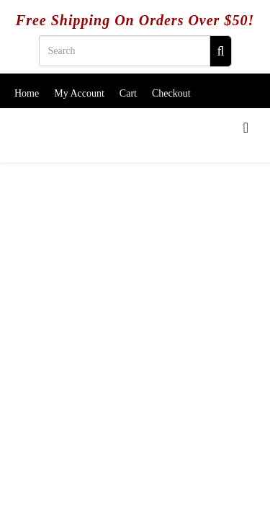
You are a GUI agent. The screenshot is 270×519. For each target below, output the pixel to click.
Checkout (171, 93)
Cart (128, 93)
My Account (79, 93)
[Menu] (245, 128)
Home (26, 93)
